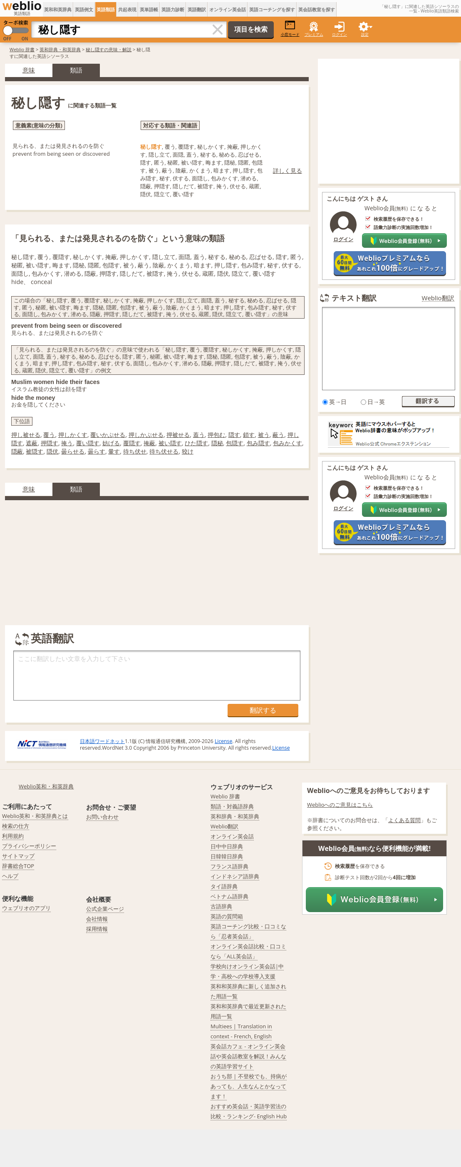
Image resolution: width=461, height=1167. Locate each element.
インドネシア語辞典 (235, 876)
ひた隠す (196, 443)
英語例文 (84, 9)
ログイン (339, 34)
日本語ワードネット (102, 741)
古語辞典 (221, 906)
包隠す (234, 443)
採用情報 (97, 929)
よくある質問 (404, 820)
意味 (28, 70)
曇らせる (72, 451)
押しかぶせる (146, 435)
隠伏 (52, 451)
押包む (216, 435)
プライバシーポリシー (29, 846)
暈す (114, 451)
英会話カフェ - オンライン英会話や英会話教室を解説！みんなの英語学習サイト (248, 1056)
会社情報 (97, 919)
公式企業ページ (105, 909)
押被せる (178, 435)
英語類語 (106, 9)
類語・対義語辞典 (232, 806)
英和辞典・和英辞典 (60, 49)
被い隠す (170, 443)
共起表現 (127, 9)
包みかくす (287, 443)
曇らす (96, 451)
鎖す (249, 435)
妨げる (111, 443)
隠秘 (217, 443)
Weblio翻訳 (438, 298)
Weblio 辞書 (22, 49)
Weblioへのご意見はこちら (340, 804)
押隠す (49, 443)
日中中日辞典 (227, 846)
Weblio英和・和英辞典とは (35, 816)
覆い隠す (87, 443)
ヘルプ (10, 876)
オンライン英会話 (227, 9)
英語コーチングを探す (272, 9)
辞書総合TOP (18, 866)
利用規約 (13, 836)
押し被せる (25, 435)
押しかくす (72, 435)
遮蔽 (31, 443)
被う (264, 435)
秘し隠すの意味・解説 (108, 49)
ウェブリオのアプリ (26, 908)
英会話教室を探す (316, 9)
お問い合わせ (102, 816)
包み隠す (258, 443)
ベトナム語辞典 (229, 896)
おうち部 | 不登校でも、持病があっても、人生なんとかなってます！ (249, 1086)
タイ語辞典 (224, 886)
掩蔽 (149, 443)
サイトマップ (18, 856)
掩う (67, 443)
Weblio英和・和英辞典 (46, 786)
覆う (49, 435)
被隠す (34, 451)
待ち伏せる (163, 451)
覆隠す (132, 443)
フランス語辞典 (229, 866)
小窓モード (290, 28)
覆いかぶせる (107, 435)
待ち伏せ (134, 451)
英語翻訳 (197, 9)
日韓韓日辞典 (227, 856)
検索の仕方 (15, 826)
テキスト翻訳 (354, 298)
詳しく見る (287, 171)
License (223, 741)
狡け (187, 451)
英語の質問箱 (227, 916)
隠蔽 (17, 451)
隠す (234, 435)
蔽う (278, 435)
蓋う (199, 435)
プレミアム (314, 34)
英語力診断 (172, 9)
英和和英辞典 (58, 9)
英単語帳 (149, 9)
